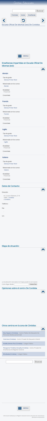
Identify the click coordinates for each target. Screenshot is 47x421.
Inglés (4, 129)
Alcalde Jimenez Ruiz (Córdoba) (12, 343)
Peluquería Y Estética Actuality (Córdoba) (15, 348)
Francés (5, 101)
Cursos (23, 15)
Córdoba (11, 197)
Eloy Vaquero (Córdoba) (10, 333)
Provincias (15, 15)
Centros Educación (24, 3)
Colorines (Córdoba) (9, 339)
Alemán (5, 73)
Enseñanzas (31, 15)
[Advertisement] (23, 39)
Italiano (5, 157)
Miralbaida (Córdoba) (9, 354)
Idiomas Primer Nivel (10, 80)
